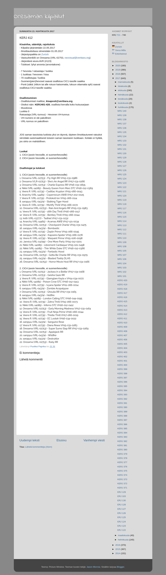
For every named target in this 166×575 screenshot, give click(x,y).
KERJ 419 (122, 284)
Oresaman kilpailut (39, 17)
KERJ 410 (122, 322)
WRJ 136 (121, 128)
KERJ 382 (122, 441)
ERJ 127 (121, 509)
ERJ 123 (121, 526)
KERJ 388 (122, 416)
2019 (118, 70)
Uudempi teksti (29, 440)
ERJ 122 (121, 530)
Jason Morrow (93, 567)
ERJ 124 (121, 521)
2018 (118, 74)
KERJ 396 (122, 382)
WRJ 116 (121, 212)
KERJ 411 (122, 318)
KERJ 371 (122, 488)
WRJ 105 (121, 251)
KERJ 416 (122, 297)
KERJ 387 (122, 420)
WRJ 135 (121, 132)
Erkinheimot (121, 54)
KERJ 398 (122, 373)
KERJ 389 (122, 411)
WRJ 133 (121, 140)
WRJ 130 (121, 153)
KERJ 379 (122, 454)
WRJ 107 (121, 255)
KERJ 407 (122, 335)
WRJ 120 (121, 196)
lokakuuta (123, 86)
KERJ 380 (122, 449)
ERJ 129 (121, 492)
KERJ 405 (122, 344)
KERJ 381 (122, 445)
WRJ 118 (121, 204)
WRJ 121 (121, 191)
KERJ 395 (122, 386)
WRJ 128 (121, 162)
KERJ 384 (122, 432)
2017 (118, 78)
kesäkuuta (123, 99)
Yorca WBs (120, 50)
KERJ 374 (122, 475)
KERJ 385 (122, 428)
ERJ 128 (121, 504)
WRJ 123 (121, 183)
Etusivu (61, 440)
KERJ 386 (122, 424)
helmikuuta (123, 539)
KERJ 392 (122, 399)
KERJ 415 (122, 301)
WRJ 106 (121, 259)
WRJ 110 (121, 238)
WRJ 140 (121, 111)
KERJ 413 (122, 310)
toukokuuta (123, 103)
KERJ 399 (122, 369)
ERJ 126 (121, 513)
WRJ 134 (121, 136)
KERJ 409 (122, 327)
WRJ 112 (121, 229)
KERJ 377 (122, 462)
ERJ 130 (121, 500)
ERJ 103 (121, 496)
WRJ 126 (121, 170)
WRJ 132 (121, 145)
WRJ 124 (121, 178)
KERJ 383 (122, 437)
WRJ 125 (121, 174)
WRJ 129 (121, 157)
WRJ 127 (121, 166)
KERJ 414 (122, 306)
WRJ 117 (121, 208)
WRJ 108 (121, 246)
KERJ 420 (122, 280)
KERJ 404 (122, 348)
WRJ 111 (121, 233)
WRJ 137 (121, 123)
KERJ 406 (122, 339)
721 (119, 35)
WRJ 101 (121, 276)
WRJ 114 (121, 221)
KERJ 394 (122, 390)
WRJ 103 (121, 267)
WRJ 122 (121, 187)
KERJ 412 (122, 314)
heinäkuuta (123, 94)
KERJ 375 (122, 471)
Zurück (45, 54)
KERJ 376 (122, 466)
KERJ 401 (122, 361)
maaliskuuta (124, 535)
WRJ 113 (121, 225)
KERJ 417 (122, 293)
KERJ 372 (122, 483)
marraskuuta (124, 82)
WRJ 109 (121, 242)
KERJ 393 (122, 394)
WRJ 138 (121, 119)
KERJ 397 (122, 377)
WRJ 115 (121, 217)
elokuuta (122, 90)
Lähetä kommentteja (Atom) (38, 447)
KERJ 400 (122, 365)
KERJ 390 (122, 407)
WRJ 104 (121, 263)
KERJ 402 (122, 356)
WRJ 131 (121, 149)
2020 (118, 65)
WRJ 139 (121, 115)
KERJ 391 (122, 403)
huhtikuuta (123, 107)
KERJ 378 (122, 458)
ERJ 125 (121, 517)
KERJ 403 (122, 352)
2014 (118, 553)
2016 (118, 545)
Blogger (120, 567)
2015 (118, 549)
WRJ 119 (121, 200)
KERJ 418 (122, 289)
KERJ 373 (122, 479)
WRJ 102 (121, 272)
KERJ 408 (122, 331)
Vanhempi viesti (94, 440)
